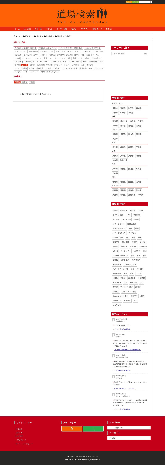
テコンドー (59, 65)
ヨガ (25, 72)
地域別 (38, 36)
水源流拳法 (30, 62)
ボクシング (98, 68)
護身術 (35, 55)
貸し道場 (78, 48)
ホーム (18, 36)
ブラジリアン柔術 (53, 68)
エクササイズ (51, 48)
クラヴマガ (86, 51)
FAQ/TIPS (19, 436)
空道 (63, 51)
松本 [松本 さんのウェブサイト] (117, 378)
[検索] (150, 2)
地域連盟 (40, 65)
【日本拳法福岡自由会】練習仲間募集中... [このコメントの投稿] (127, 350)
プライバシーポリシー (24, 444)
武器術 (31, 68)
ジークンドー (27, 58)
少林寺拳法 (96, 58)
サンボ (17, 58)
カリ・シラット (21, 51)
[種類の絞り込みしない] (50, 72)
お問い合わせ (20, 440)
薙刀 (68, 65)
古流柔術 (69, 55)
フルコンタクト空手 (69, 68)
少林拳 (87, 58)
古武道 (52, 55)
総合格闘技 (93, 62)
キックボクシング (47, 51)
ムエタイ (18, 72)
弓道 (58, 51)
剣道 (82, 55)
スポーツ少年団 (75, 62)
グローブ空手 (98, 51)
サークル (95, 55)
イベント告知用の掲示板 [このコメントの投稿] (122, 329)
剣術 (77, 55)
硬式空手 (18, 55)
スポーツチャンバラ (58, 62)
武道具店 (39, 68)
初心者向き (19, 62)
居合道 (33, 48)
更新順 (32, 82)
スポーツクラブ (42, 62)
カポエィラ (88, 48)
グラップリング (73, 51)
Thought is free (95, 460)
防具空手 (83, 68)
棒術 (90, 68)
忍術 (82, 65)
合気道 (17, 48)
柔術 (45, 58)
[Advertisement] (129, 75)
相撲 (85, 62)
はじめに (18, 429)
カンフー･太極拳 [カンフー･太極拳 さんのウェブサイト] (121, 396)
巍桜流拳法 (33, 51)
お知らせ (18, 433)
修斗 (69, 58)
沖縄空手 (69, 48)
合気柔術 (25, 48)
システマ (38, 58)
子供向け (43, 55)
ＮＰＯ (61, 48)
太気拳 (17, 65)
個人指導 (27, 55)
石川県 (59, 36)
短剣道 (32, 65)
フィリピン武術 (21, 68)
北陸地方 (49, 36)
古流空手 (60, 55)
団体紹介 (28, 36)
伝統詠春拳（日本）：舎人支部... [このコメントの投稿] (124, 388)
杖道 (80, 58)
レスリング (33, 72)
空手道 (97, 48)
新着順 (24, 82)
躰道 (101, 62)
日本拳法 (75, 65)
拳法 (88, 55)
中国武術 (49, 65)
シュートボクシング (57, 58)
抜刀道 (89, 65)
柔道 (75, 58)
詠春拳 (41, 48)
